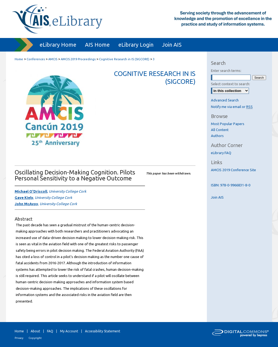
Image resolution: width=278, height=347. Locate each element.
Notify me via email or (232, 107)
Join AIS (217, 197)
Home (19, 59)
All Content (220, 130)
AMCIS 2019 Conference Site (233, 170)
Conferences (36, 59)
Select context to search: (230, 84)
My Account (69, 331)
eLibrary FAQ (221, 153)
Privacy (19, 337)
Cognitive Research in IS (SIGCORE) (124, 59)
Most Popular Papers (227, 124)
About (35, 331)
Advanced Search (225, 100)
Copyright (35, 337)
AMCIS (53, 59)
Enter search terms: (226, 70)
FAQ (50, 331)
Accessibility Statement (102, 331)
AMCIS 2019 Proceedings (78, 59)
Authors (217, 136)
